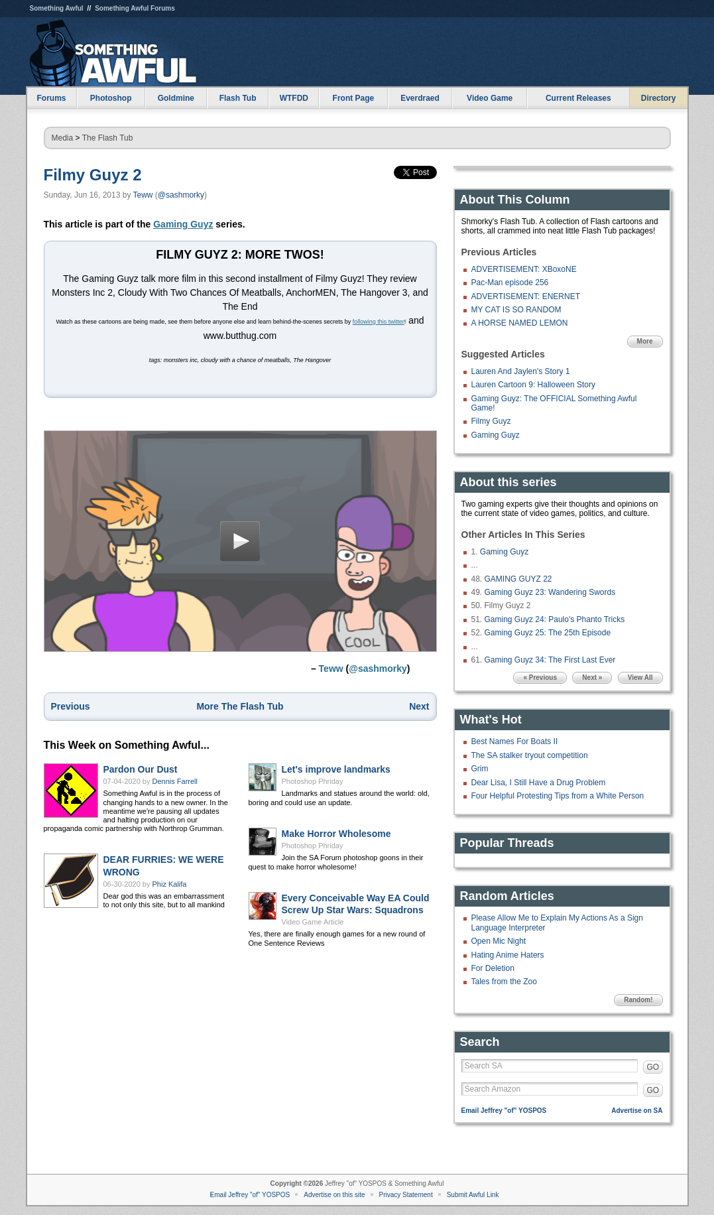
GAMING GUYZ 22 (518, 579)
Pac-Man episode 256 (510, 282)
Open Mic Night (498, 941)
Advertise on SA (636, 1110)
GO (653, 1067)
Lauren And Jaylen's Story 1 (520, 371)
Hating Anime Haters (507, 955)
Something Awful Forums (135, 8)
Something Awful (57, 8)
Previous (70, 710)
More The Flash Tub (239, 710)
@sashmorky (181, 195)
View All (640, 677)
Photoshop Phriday (312, 785)
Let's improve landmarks (336, 773)
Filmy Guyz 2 (93, 175)
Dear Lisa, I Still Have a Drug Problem (538, 782)
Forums (51, 98)
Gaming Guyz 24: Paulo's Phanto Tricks (555, 619)
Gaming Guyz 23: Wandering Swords (550, 592)
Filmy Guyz (491, 421)
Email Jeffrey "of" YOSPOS (504, 1110)
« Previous (540, 677)
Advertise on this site (334, 1194)
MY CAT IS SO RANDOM (516, 309)
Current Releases (578, 98)
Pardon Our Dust (140, 773)
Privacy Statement (406, 1194)
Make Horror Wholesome (336, 837)
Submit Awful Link (473, 1194)
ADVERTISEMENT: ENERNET (525, 296)
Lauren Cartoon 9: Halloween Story (533, 384)
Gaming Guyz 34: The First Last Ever (550, 660)
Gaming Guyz (183, 224)
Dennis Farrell (175, 785)
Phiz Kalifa (169, 888)
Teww (143, 195)
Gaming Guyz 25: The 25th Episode (548, 632)
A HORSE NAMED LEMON (519, 323)
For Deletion (492, 968)
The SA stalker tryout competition (529, 755)
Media (63, 138)
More (645, 341)
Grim (480, 768)
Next (419, 710)
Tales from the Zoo (504, 981)
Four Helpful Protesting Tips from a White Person (557, 795)
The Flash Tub (107, 138)
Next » (592, 677)
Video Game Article (313, 926)
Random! (638, 999)
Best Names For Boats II (514, 741)
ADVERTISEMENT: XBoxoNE (524, 269)
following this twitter (378, 321)
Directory (658, 98)
